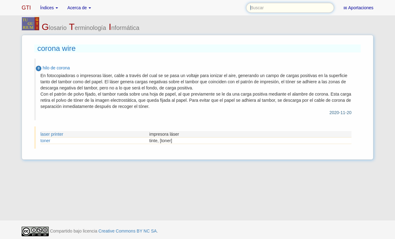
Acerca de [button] (79, 7)
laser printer (51, 134)
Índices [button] (49, 7)
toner (45, 140)
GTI (26, 8)
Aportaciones (358, 7)
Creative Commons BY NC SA (127, 231)
